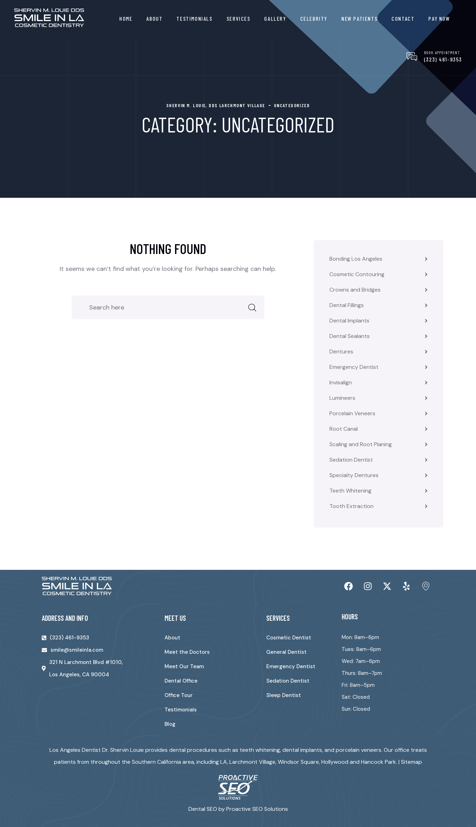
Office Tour (179, 695)
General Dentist (286, 652)
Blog (170, 724)
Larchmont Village (252, 762)
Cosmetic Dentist (288, 637)
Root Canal (343, 428)
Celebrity (313, 18)
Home (125, 18)
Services (238, 18)
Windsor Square (298, 762)
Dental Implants (349, 320)
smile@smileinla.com (77, 649)
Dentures (341, 351)
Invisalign (340, 382)
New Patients (359, 18)
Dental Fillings (346, 305)
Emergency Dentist (353, 367)
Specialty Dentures (353, 475)
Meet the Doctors (187, 652)
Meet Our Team (184, 666)
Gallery (275, 18)
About (154, 18)
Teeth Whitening (350, 490)
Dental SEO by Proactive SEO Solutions (238, 809)
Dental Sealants (349, 336)
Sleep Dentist (283, 695)
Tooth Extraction (351, 506)
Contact (402, 18)
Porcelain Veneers (352, 413)
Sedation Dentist (351, 459)
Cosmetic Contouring (356, 274)
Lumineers (342, 398)
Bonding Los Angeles (355, 258)
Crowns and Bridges (355, 289)
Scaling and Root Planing (360, 444)
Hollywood (334, 762)
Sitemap (411, 762)
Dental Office (181, 680)
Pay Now (439, 18)
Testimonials (194, 18)
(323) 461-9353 (443, 59)
